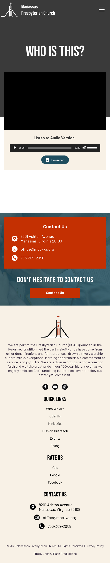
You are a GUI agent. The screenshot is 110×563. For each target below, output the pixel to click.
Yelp (55, 467)
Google (55, 475)
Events (55, 438)
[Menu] (101, 9)
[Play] (15, 148)
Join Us (55, 416)
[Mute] (84, 148)
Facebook (55, 482)
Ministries (55, 423)
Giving (55, 446)
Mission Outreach (55, 431)
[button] (45, 387)
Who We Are (55, 409)
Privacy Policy (94, 546)
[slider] (50, 148)
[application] (55, 148)
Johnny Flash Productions (60, 553)
